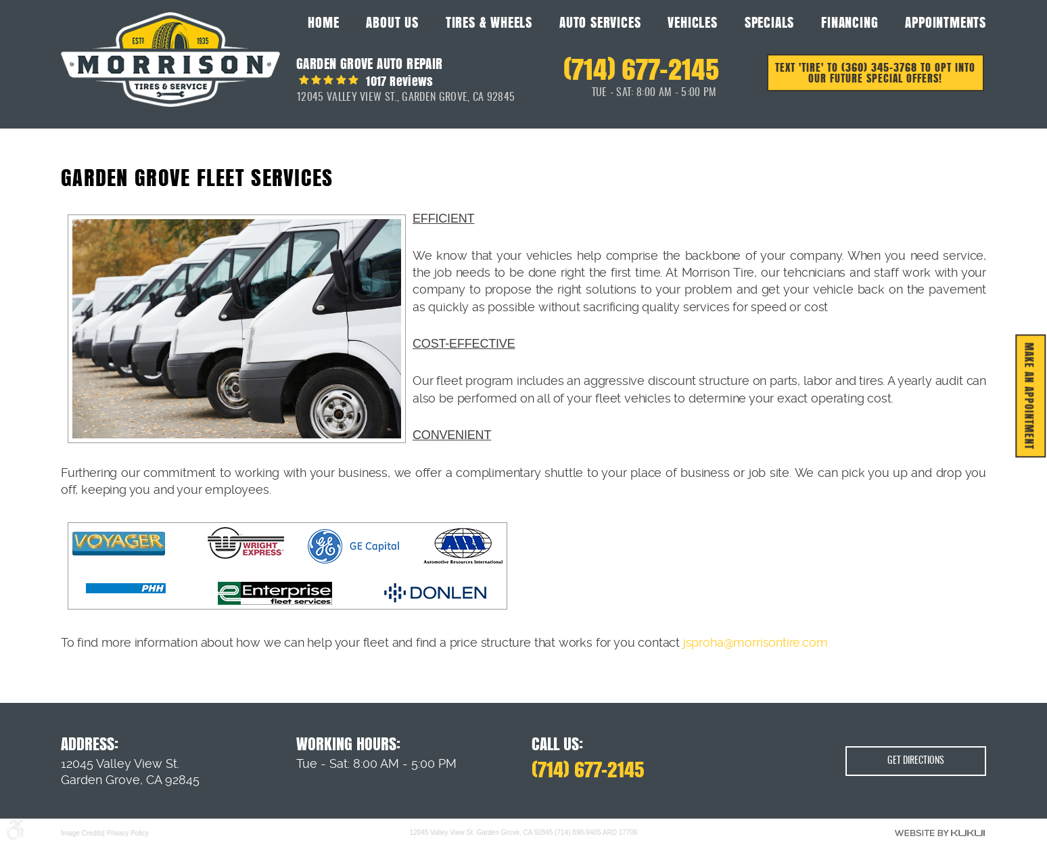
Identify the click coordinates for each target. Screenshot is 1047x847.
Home (323, 22)
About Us (392, 22)
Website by (939, 832)
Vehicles (692, 22)
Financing (849, 22)
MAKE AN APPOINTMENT (1029, 396)
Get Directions (915, 761)
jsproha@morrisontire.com (755, 642)
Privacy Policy (128, 832)
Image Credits (82, 832)
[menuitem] (323, 21)
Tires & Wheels (489, 22)
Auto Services (600, 22)
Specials (769, 22)
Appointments (945, 22)
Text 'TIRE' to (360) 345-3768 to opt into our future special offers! (876, 74)
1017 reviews (398, 81)
